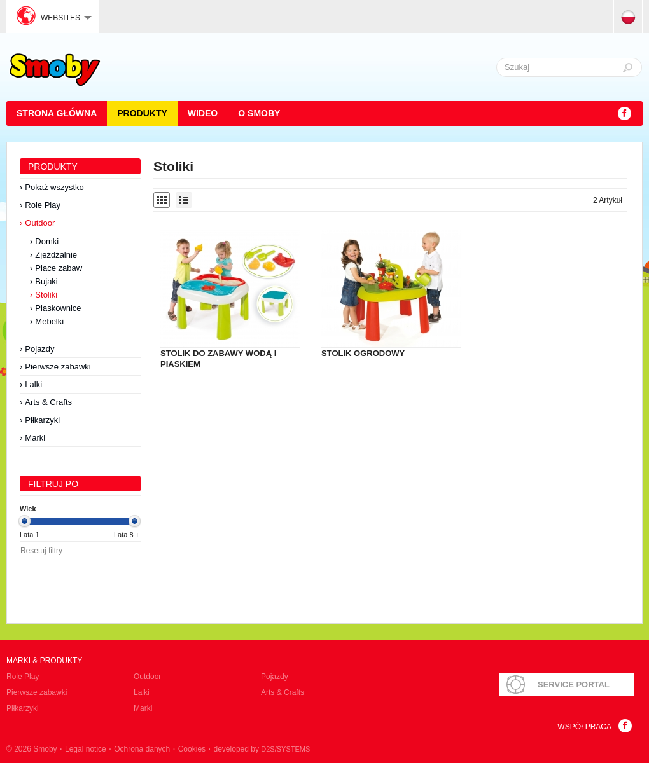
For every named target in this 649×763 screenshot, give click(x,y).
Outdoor (40, 223)
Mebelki (49, 321)
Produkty (142, 113)
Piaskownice (58, 308)
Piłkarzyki (42, 420)
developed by (262, 749)
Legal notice (85, 749)
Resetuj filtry (41, 550)
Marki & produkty (44, 660)
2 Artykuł (607, 200)
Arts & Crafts (48, 402)
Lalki (33, 384)
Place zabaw (58, 268)
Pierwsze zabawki (57, 366)
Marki (35, 438)
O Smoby (259, 113)
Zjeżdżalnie (56, 254)
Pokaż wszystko (54, 187)
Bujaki (46, 281)
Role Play (42, 205)
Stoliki (46, 294)
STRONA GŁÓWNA (57, 113)
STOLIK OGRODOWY (363, 353)
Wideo (203, 113)
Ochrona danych (142, 749)
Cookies (192, 749)
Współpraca (584, 726)
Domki (47, 241)
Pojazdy (39, 349)
